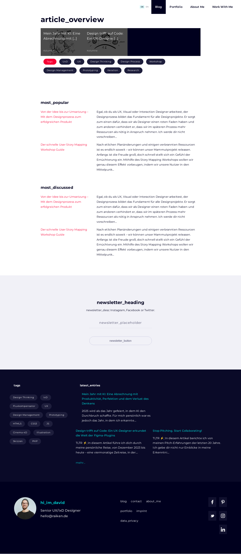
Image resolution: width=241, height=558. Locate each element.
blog (102, 511)
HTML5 (17, 433)
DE (142, 7)
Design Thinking (100, 61)
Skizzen (18, 451)
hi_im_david (52, 512)
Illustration (44, 442)
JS (48, 433)
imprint (120, 520)
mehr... (80, 472)
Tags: (50, 61)
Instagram (117, 310)
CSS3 (34, 433)
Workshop (155, 61)
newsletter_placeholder (120, 323)
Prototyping (90, 70)
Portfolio (176, 7)
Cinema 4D (20, 442)
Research (133, 70)
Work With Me (222, 7)
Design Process (130, 61)
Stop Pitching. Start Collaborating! (177, 440)
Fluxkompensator (24, 416)
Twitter (149, 310)
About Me (197, 7)
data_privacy (107, 530)
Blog (158, 7)
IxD (45, 407)
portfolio (104, 520)
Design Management (60, 70)
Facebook (133, 310)
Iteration (112, 70)
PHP (35, 451)
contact (114, 511)
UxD (65, 61)
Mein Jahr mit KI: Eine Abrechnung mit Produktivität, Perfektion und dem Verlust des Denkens (115, 408)
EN (147, 7)
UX (79, 61)
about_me (131, 511)
